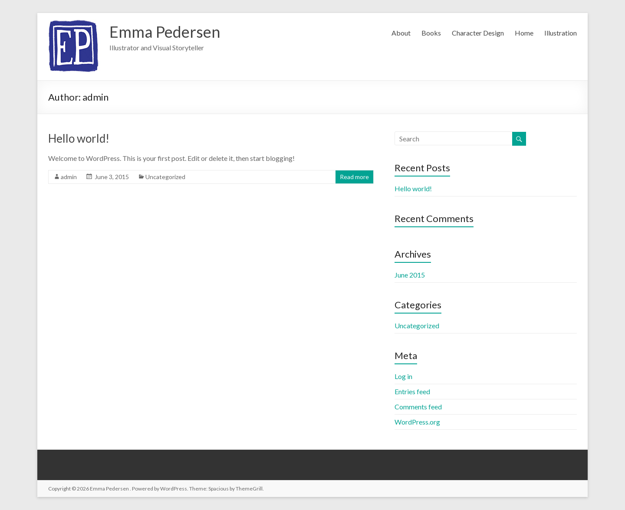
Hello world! (78, 138)
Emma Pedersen (164, 31)
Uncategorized (165, 176)
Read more (354, 176)
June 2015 (410, 275)
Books (431, 33)
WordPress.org (417, 422)
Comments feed (418, 406)
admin (69, 176)
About (401, 33)
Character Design (478, 33)
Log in (403, 376)
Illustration (560, 33)
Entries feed (412, 391)
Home (524, 33)
